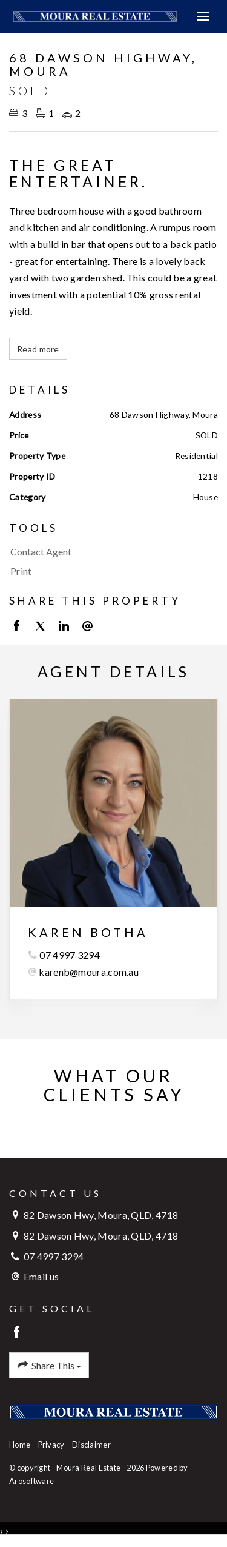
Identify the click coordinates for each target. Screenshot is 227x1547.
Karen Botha (88, 932)
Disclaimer (91, 1444)
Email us (41, 1276)
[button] (110, 571)
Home (19, 1444)
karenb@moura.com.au (89, 972)
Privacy (51, 1444)
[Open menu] (203, 16)
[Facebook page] (17, 1332)
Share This (49, 1365)
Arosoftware (31, 1481)
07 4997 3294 (69, 955)
